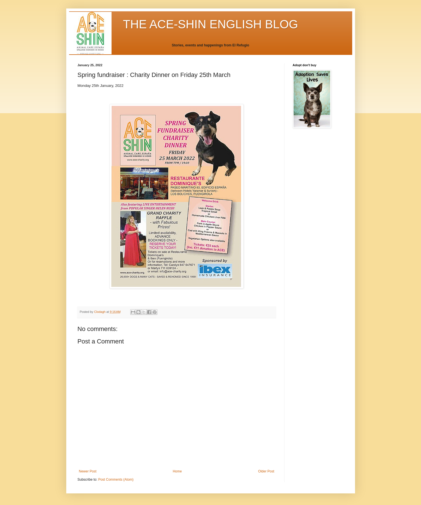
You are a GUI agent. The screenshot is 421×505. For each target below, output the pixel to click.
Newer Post (88, 471)
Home (177, 471)
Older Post (266, 471)
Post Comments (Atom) (116, 480)
